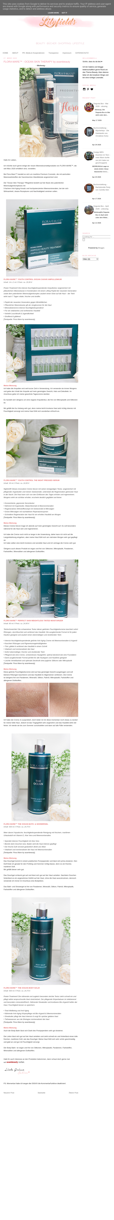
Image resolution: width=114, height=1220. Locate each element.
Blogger (101, 248)
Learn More (53, 13)
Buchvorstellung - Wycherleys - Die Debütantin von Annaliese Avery (101, 132)
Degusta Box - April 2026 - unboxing (101, 207)
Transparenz (53, 53)
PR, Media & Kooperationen (33, 53)
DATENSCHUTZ (82, 53)
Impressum (67, 53)
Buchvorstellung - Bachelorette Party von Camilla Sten (102, 187)
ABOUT (15, 53)
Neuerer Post (9, 1093)
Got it (64, 13)
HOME (5, 53)
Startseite (41, 1093)
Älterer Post (73, 1093)
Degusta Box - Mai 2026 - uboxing (101, 105)
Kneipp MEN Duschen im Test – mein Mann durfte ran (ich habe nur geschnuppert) (102, 157)
